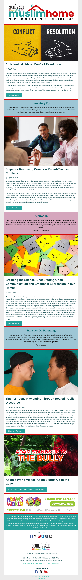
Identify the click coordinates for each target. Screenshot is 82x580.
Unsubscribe (35, 576)
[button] (14, 95)
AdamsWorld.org (40, 563)
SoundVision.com (28, 563)
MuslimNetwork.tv (53, 563)
